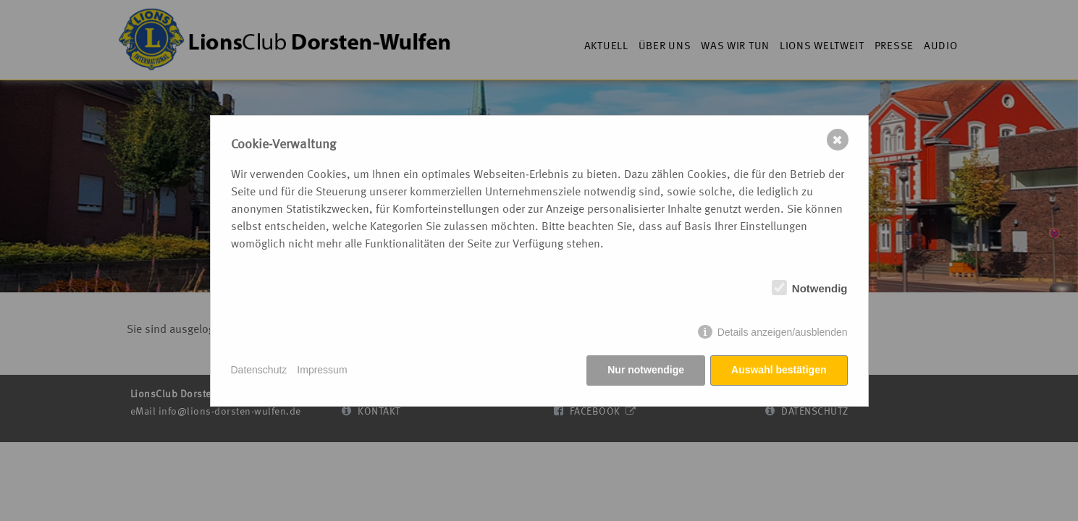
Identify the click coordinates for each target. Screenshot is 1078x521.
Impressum (322, 370)
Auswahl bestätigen (778, 370)
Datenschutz (259, 370)
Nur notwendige (645, 370)
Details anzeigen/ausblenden (782, 332)
